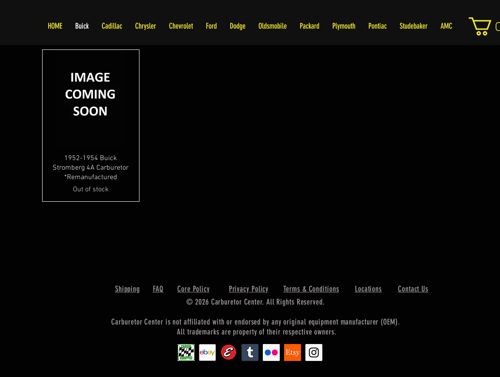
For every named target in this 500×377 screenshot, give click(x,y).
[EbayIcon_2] (207, 352)
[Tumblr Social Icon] (250, 352)
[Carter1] (186, 352)
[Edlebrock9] (228, 352)
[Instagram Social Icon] (313, 352)
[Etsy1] (292, 352)
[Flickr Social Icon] (271, 352)
